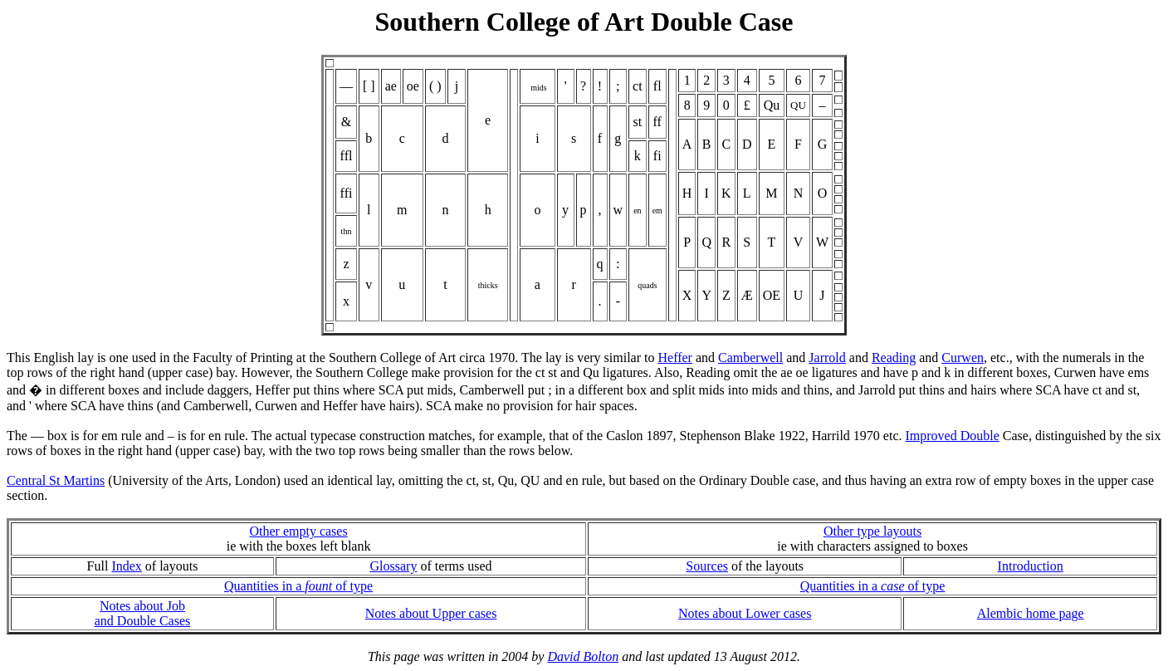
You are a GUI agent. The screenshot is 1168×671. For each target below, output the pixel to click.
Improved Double (952, 436)
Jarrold (827, 357)
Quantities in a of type (298, 586)
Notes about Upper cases (431, 613)
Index (126, 566)
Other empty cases (298, 531)
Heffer (674, 357)
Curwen (962, 357)
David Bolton (582, 656)
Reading (894, 357)
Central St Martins (56, 480)
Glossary (394, 566)
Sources (707, 566)
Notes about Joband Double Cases (143, 613)
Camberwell (750, 357)
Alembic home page (1030, 613)
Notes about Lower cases (744, 613)
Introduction (1030, 566)
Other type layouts (872, 531)
